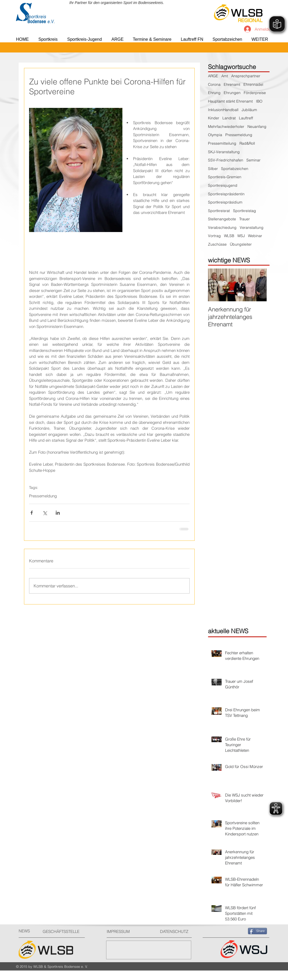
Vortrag (214, 235)
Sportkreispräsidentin (226, 194)
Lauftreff (246, 118)
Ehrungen (232, 92)
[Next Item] (258, 285)
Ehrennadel (253, 84)
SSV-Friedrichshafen (225, 160)
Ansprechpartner (245, 76)
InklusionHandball (223, 109)
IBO (259, 101)
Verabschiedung (222, 227)
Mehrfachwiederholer (226, 126)
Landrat (229, 118)
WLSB (229, 235)
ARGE (213, 76)
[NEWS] (28, 931)
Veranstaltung (251, 227)
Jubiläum (249, 109)
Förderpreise (255, 92)
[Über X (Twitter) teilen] (44, 512)
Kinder (213, 118)
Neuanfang (256, 126)
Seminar (253, 160)
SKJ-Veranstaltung (224, 151)
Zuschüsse (217, 244)
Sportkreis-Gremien (224, 176)
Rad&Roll (247, 143)
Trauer (244, 219)
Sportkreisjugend (222, 185)
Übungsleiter (241, 244)
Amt (224, 76)
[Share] (257, 931)
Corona (214, 84)
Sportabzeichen (234, 168)
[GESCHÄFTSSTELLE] (63, 931)
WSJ (241, 235)
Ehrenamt (232, 84)
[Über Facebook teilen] (31, 512)
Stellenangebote (222, 219)
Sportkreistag (244, 210)
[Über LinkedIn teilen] (57, 512)
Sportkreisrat (219, 210)
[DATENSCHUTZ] (176, 931)
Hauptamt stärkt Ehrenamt (230, 101)
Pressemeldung (43, 496)
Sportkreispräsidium (225, 202)
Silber (213, 168)
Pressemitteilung (222, 143)
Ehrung (214, 92)
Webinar (255, 235)
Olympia (215, 134)
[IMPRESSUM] (127, 931)
